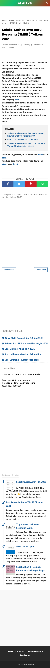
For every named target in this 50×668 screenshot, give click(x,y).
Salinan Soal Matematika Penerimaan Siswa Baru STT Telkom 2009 (25, 134)
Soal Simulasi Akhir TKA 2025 (20, 348)
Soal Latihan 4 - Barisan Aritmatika (23, 354)
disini (17, 99)
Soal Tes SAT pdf (25, 546)
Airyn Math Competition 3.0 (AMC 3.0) (24, 338)
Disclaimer (25, 655)
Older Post (41, 270)
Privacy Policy (34, 652)
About (10, 652)
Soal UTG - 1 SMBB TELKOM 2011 (22, 139)
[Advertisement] (25, 12)
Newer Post (9, 270)
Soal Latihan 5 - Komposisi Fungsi (22, 359)
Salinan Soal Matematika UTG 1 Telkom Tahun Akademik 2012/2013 (26, 144)
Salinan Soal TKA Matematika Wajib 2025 (26, 343)
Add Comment (8, 47)
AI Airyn (25, 3)
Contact (20, 652)
